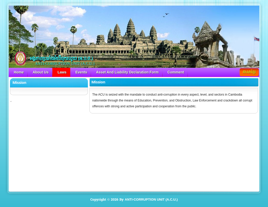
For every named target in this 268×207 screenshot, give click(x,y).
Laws (61, 72)
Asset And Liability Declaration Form (127, 72)
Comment (176, 72)
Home (19, 72)
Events (81, 72)
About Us (41, 72)
